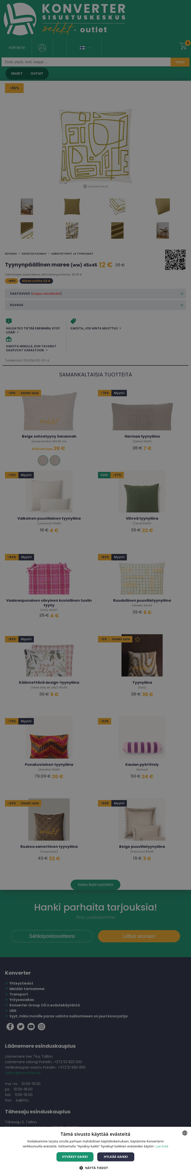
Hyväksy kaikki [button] (75, 1157)
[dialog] (95, 588)
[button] (95, 1167)
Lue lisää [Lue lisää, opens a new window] (161, 1146)
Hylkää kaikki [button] (116, 1157)
